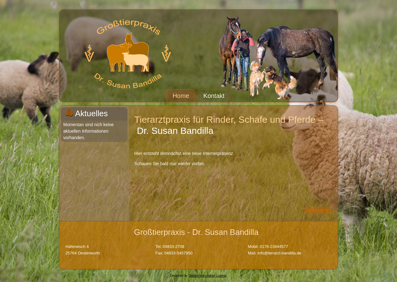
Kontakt (214, 95)
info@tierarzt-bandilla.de (279, 253)
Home (180, 95)
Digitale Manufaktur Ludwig (207, 275)
